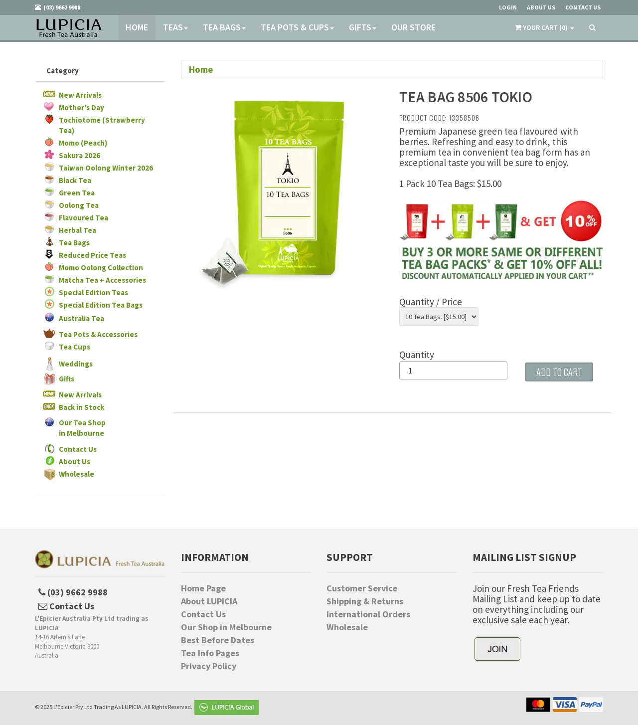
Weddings (76, 363)
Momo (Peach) (83, 143)
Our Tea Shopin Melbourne (82, 428)
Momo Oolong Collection (101, 267)
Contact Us (78, 449)
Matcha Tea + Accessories (102, 280)
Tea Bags (224, 27)
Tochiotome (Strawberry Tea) (102, 125)
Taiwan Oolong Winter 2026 (106, 168)
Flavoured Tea (83, 217)
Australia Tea (81, 318)
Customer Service (361, 588)
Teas (175, 27)
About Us (74, 461)
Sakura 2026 (79, 155)
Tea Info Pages (210, 653)
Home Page (203, 588)
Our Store (413, 27)
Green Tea (77, 192)
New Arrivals (80, 95)
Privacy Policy (208, 666)
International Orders (368, 614)
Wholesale (76, 474)
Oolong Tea (79, 205)
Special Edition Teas (93, 292)
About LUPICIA (209, 601)
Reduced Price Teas (92, 255)
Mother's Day (81, 107)
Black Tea (75, 180)
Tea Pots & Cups (297, 27)
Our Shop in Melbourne (226, 627)
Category (62, 70)
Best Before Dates (217, 640)
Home (137, 27)
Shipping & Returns (364, 601)
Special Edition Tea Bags (101, 305)
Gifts (362, 27)
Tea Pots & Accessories (98, 334)
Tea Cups (74, 347)
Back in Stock (81, 407)
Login (508, 7)
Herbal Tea (77, 230)
